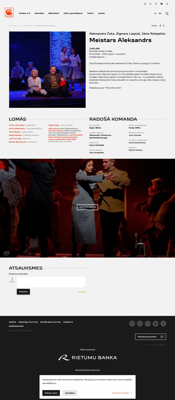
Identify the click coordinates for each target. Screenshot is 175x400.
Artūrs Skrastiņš (17, 125)
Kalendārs (39, 13)
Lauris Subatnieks (56, 139)
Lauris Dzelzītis (75, 135)
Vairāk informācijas (122, 393)
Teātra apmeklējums (73, 13)
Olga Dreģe (53, 125)
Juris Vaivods (135, 135)
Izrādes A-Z (24, 13)
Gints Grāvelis (55, 137)
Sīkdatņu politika (28, 322)
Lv (155, 13)
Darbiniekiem (16, 326)
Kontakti (68, 322)
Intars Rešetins (70, 137)
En (160, 13)
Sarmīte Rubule (55, 131)
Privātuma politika (50, 322)
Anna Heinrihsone (137, 143)
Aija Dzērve (53, 128)
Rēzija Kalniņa (15, 135)
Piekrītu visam (51, 393)
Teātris (90, 13)
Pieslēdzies (82, 292)
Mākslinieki (53, 13)
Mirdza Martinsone (18, 142)
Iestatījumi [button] (70, 393)
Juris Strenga (15, 139)
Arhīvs (12, 322)
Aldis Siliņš (71, 139)
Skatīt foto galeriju (87, 207)
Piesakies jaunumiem (150, 336)
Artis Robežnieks (17, 128)
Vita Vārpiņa (14, 132)
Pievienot (23, 292)
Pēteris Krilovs (136, 150)
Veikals (101, 13)
